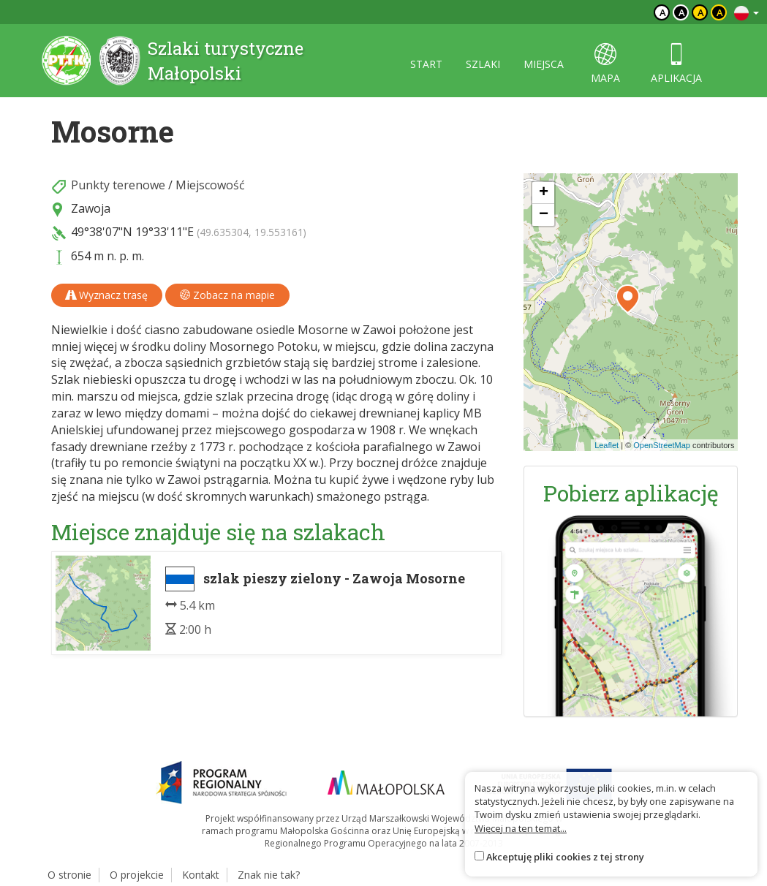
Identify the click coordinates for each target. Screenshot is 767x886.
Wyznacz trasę (107, 295)
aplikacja (676, 64)
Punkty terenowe (118, 185)
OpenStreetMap (661, 445)
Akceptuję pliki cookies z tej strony (565, 856)
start (426, 64)
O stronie (69, 875)
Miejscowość (210, 185)
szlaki (483, 64)
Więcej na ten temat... (521, 828)
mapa (605, 64)
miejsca (544, 64)
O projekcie (137, 875)
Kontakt (200, 875)
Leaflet (606, 445)
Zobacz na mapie (227, 295)
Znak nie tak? (269, 875)
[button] (628, 299)
